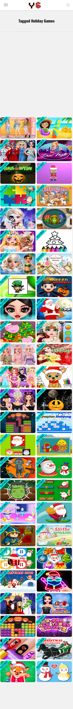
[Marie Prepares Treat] (54, 604)
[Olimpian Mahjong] (54, 422)
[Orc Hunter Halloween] (17, 536)
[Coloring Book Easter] (54, 445)
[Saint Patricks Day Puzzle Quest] (17, 286)
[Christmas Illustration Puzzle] (54, 649)
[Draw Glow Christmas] (54, 581)
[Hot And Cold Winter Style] (17, 264)
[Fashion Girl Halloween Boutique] (17, 241)
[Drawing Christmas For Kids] (54, 241)
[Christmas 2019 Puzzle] (17, 581)
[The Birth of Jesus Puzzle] (54, 196)
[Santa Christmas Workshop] (17, 332)
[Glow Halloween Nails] (17, 649)
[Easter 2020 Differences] (54, 536)
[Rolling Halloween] (17, 173)
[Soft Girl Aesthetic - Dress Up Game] (17, 128)
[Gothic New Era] (17, 309)
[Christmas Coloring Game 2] (54, 377)
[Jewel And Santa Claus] (17, 445)
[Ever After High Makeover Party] (17, 377)
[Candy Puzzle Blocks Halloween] (17, 626)
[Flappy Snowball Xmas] (54, 468)
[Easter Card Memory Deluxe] (54, 264)
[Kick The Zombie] (17, 468)
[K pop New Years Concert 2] (54, 626)
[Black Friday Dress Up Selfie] (17, 354)
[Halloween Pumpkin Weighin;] (54, 400)
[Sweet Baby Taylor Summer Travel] (54, 128)
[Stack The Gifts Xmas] (54, 490)
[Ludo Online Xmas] (17, 558)
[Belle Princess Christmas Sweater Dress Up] (54, 354)
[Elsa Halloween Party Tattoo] (17, 218)
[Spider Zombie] (17, 490)
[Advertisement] (36, 74)
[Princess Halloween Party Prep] (17, 150)
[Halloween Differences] (54, 286)
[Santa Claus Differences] (54, 309)
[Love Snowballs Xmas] (54, 671)
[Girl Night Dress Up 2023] (54, 150)
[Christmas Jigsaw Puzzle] (17, 196)
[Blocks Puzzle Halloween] (17, 422)
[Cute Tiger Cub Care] (17, 671)
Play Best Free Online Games (35, 5)
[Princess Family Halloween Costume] (17, 604)
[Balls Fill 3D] (54, 173)
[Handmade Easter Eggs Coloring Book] (54, 218)
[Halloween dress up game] (17, 400)
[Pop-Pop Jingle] (54, 558)
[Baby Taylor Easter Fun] (17, 513)
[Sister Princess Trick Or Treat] (54, 332)
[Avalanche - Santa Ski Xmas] (54, 513)
